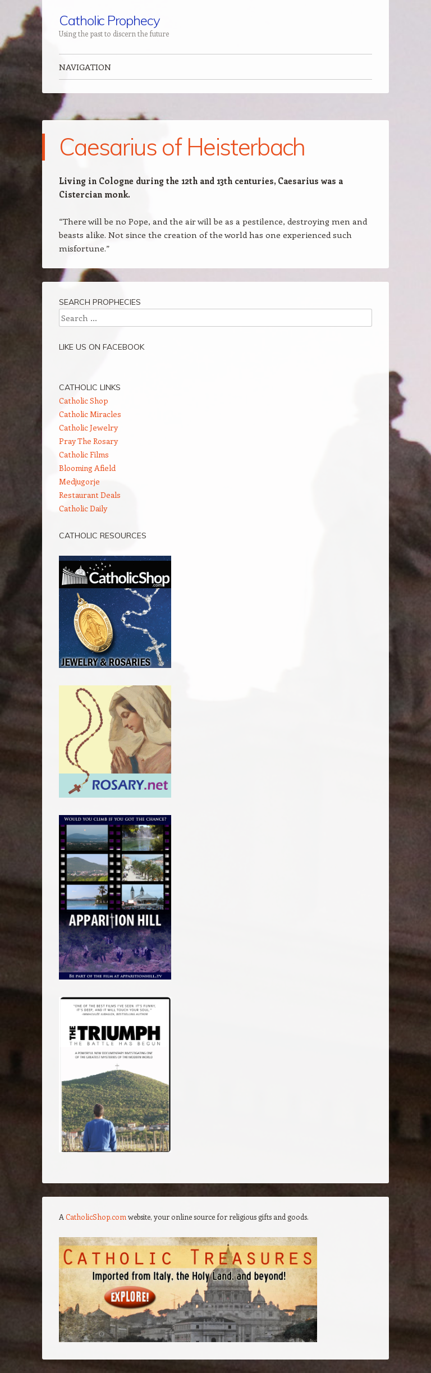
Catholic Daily (83, 508)
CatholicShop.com (96, 1216)
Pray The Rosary (88, 441)
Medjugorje (79, 481)
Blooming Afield (87, 468)
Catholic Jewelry (88, 427)
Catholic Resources (102, 535)
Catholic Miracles (90, 414)
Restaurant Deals (90, 494)
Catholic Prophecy (109, 20)
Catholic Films (84, 454)
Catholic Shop (83, 400)
